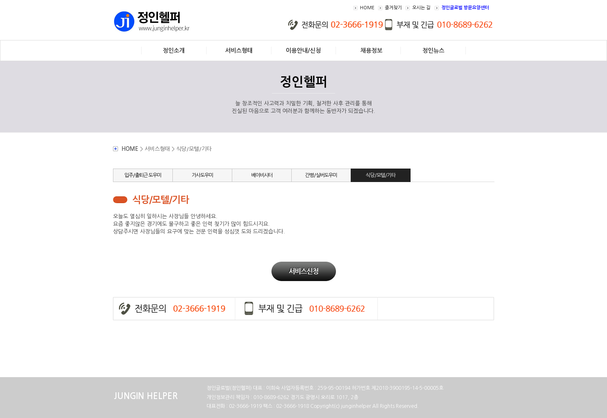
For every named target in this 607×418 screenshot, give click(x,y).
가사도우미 (202, 175)
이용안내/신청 (303, 51)
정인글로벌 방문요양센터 (465, 7)
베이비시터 (261, 175)
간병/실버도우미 (321, 175)
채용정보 (371, 51)
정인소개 (174, 51)
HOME (367, 7)
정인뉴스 (433, 51)
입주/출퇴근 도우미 (142, 175)
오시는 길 (421, 7)
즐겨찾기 (393, 7)
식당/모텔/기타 (380, 175)
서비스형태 (238, 51)
